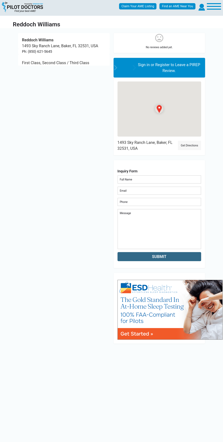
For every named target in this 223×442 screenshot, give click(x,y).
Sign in (144, 64)
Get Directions (189, 145)
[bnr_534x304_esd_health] (170, 309)
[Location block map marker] (159, 109)
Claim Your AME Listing (137, 6)
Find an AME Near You (177, 6)
